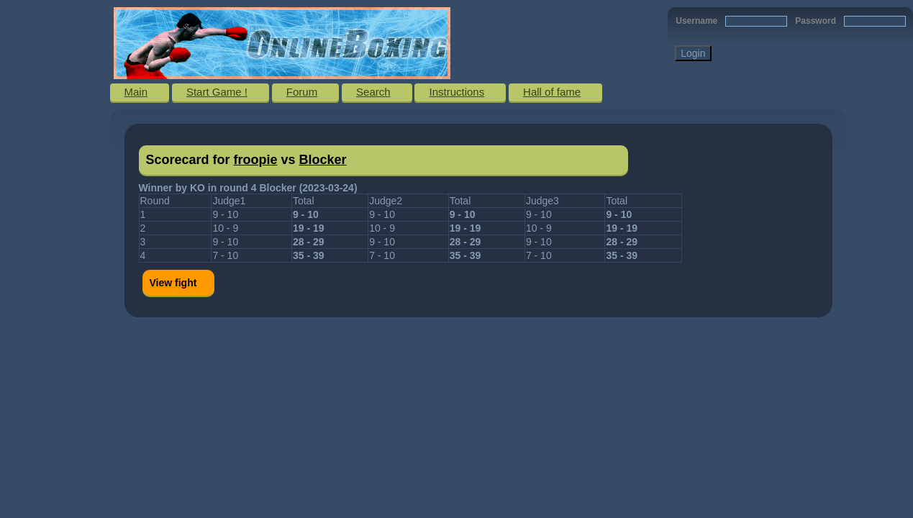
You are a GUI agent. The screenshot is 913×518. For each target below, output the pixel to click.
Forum (301, 92)
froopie (256, 160)
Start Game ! (216, 92)
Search (373, 92)
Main (136, 92)
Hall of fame (552, 92)
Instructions (456, 92)
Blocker (323, 160)
